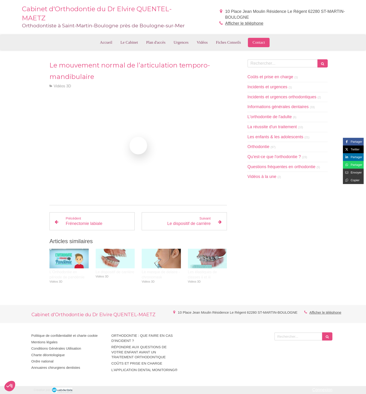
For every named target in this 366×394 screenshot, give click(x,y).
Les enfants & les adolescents (275, 137)
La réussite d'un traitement (272, 126)
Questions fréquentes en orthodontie (281, 166)
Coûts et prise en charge (270, 77)
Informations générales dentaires (278, 106)
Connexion (322, 389)
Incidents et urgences (267, 87)
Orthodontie (258, 146)
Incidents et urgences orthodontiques (281, 97)
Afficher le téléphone (244, 23)
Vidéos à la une (261, 176)
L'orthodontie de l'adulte (269, 116)
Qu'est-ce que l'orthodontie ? (274, 156)
